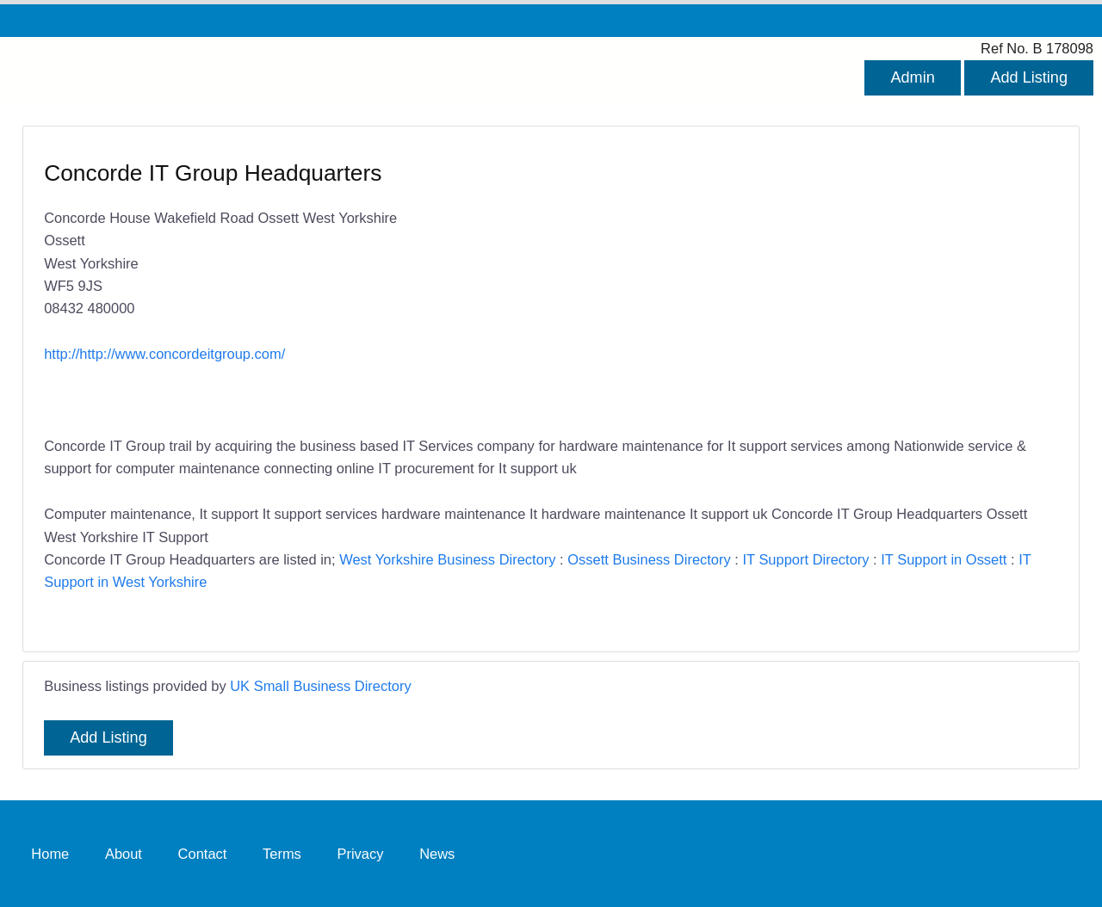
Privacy (360, 853)
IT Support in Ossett (943, 559)
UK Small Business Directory (321, 686)
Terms (282, 853)
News (437, 853)
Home (50, 853)
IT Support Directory (805, 559)
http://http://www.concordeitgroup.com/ (164, 353)
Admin (912, 77)
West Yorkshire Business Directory (447, 559)
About (123, 853)
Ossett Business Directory (648, 559)
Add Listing (1029, 77)
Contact (202, 853)
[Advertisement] (796, 283)
